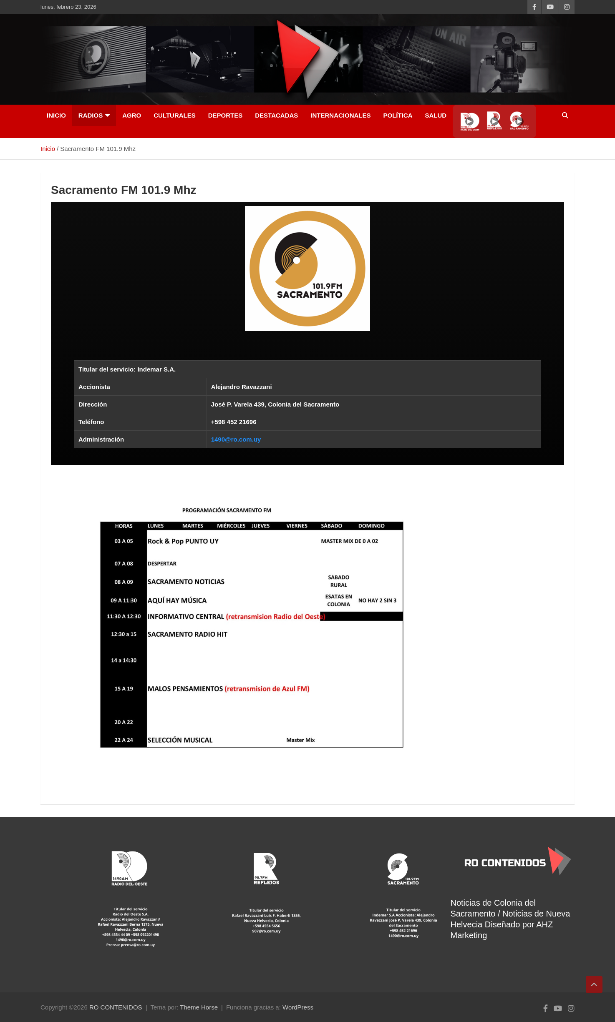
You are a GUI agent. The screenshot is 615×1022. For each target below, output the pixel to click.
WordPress (297, 1007)
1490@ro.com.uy (236, 439)
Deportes (225, 115)
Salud (435, 115)
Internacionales (340, 115)
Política (397, 115)
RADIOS (90, 115)
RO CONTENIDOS (115, 1007)
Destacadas (276, 115)
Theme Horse (199, 1007)
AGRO (131, 115)
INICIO (56, 115)
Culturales (175, 115)
